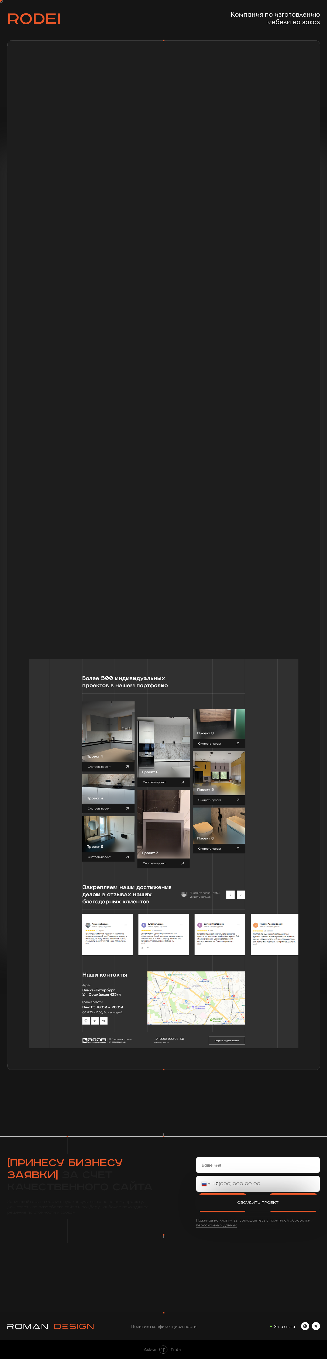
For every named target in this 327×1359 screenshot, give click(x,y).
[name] (258, 1165)
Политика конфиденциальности (164, 1326)
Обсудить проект (258, 1203)
